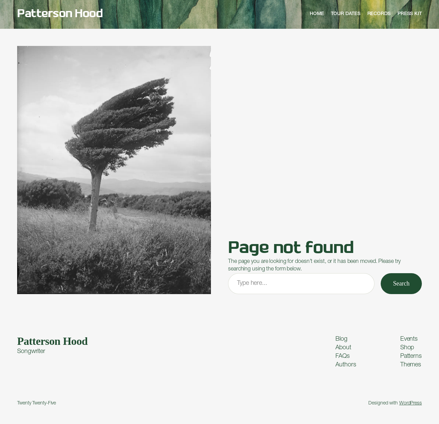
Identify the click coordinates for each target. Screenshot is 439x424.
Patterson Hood (60, 14)
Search (401, 283)
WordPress (410, 403)
